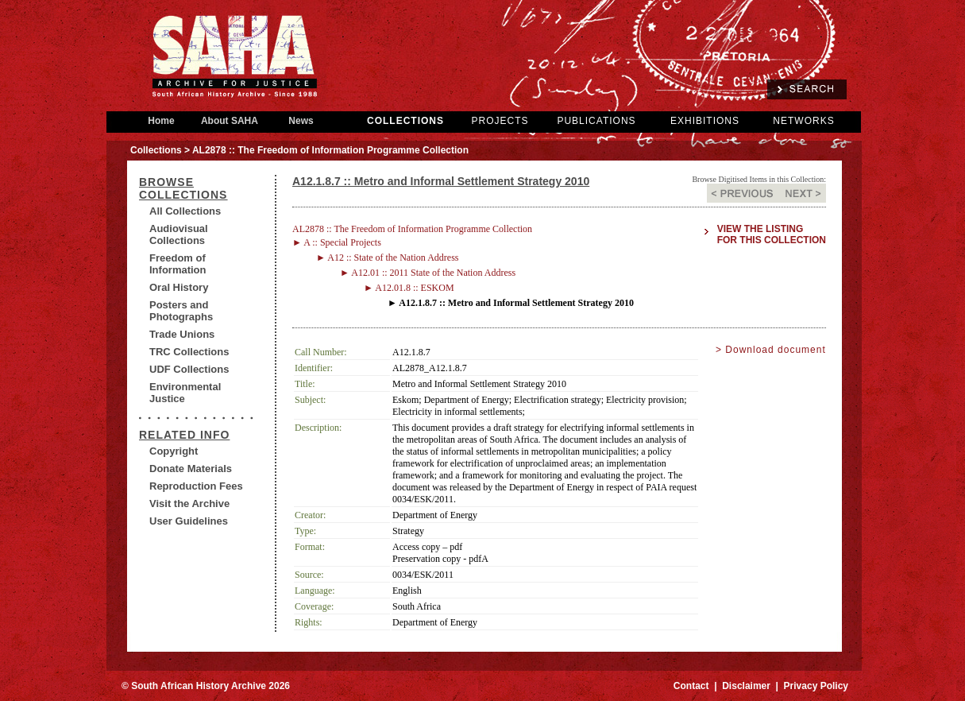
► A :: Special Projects (336, 242)
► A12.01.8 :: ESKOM (409, 287)
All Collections (185, 211)
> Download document (771, 349)
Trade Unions (181, 334)
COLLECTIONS (405, 120)
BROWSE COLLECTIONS (183, 188)
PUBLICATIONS (596, 120)
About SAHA (230, 120)
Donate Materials (190, 468)
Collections (156, 150)
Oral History (178, 287)
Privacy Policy (816, 685)
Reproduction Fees (196, 486)
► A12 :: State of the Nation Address (387, 257)
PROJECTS (499, 120)
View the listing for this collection (771, 234)
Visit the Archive (189, 503)
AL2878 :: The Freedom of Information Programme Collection (412, 228)
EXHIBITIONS (704, 120)
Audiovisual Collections (178, 234)
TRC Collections (189, 352)
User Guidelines (188, 521)
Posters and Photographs (181, 311)
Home (161, 120)
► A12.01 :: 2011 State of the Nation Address (427, 272)
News (301, 120)
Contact (691, 685)
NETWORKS (803, 120)
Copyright (173, 451)
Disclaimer (746, 685)
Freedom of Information (178, 264)
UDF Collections (189, 369)
